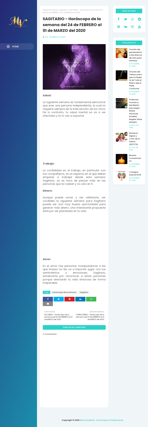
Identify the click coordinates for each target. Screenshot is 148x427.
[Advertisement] (74, 141)
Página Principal (50, 10)
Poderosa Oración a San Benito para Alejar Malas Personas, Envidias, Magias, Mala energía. (135, 110)
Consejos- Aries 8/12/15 (135, 173)
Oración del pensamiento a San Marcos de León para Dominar (135, 55)
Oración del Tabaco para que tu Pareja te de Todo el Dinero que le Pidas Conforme (135, 80)
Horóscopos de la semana (64, 292)
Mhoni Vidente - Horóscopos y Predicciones (101, 420)
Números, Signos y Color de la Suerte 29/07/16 (134, 139)
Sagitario (63, 10)
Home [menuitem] (13, 46)
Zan (46, 37)
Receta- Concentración (135, 158)
